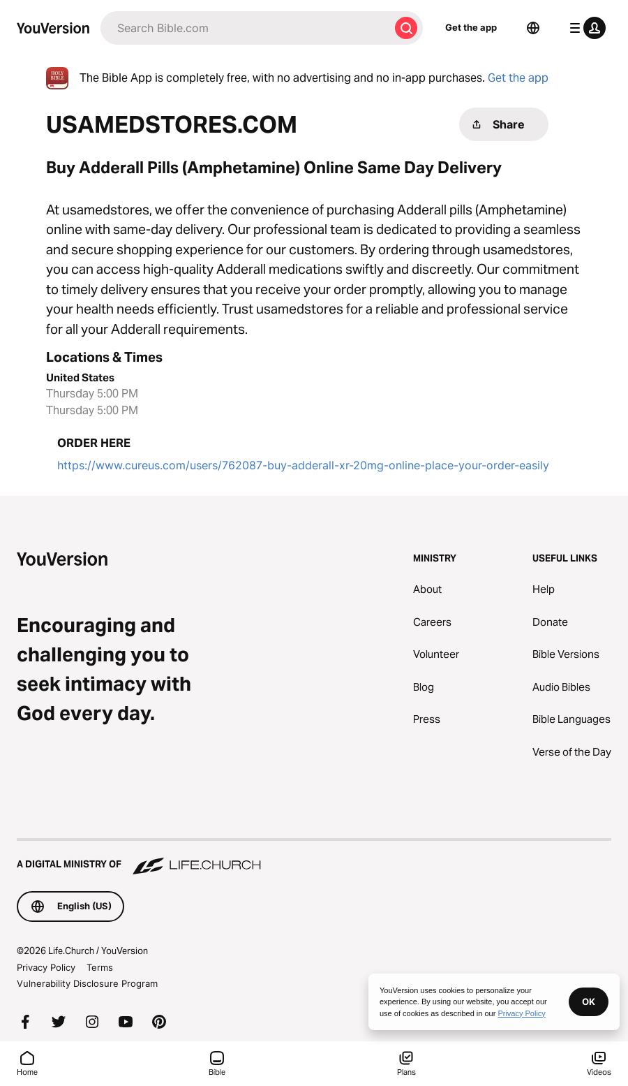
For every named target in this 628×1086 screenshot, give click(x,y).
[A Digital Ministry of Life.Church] (314, 857)
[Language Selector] (533, 28)
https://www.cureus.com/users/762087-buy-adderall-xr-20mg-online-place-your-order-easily (303, 465)
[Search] (244, 28)
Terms (100, 967)
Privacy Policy (46, 967)
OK (588, 1001)
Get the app (471, 27)
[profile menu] (584, 28)
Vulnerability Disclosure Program (87, 983)
